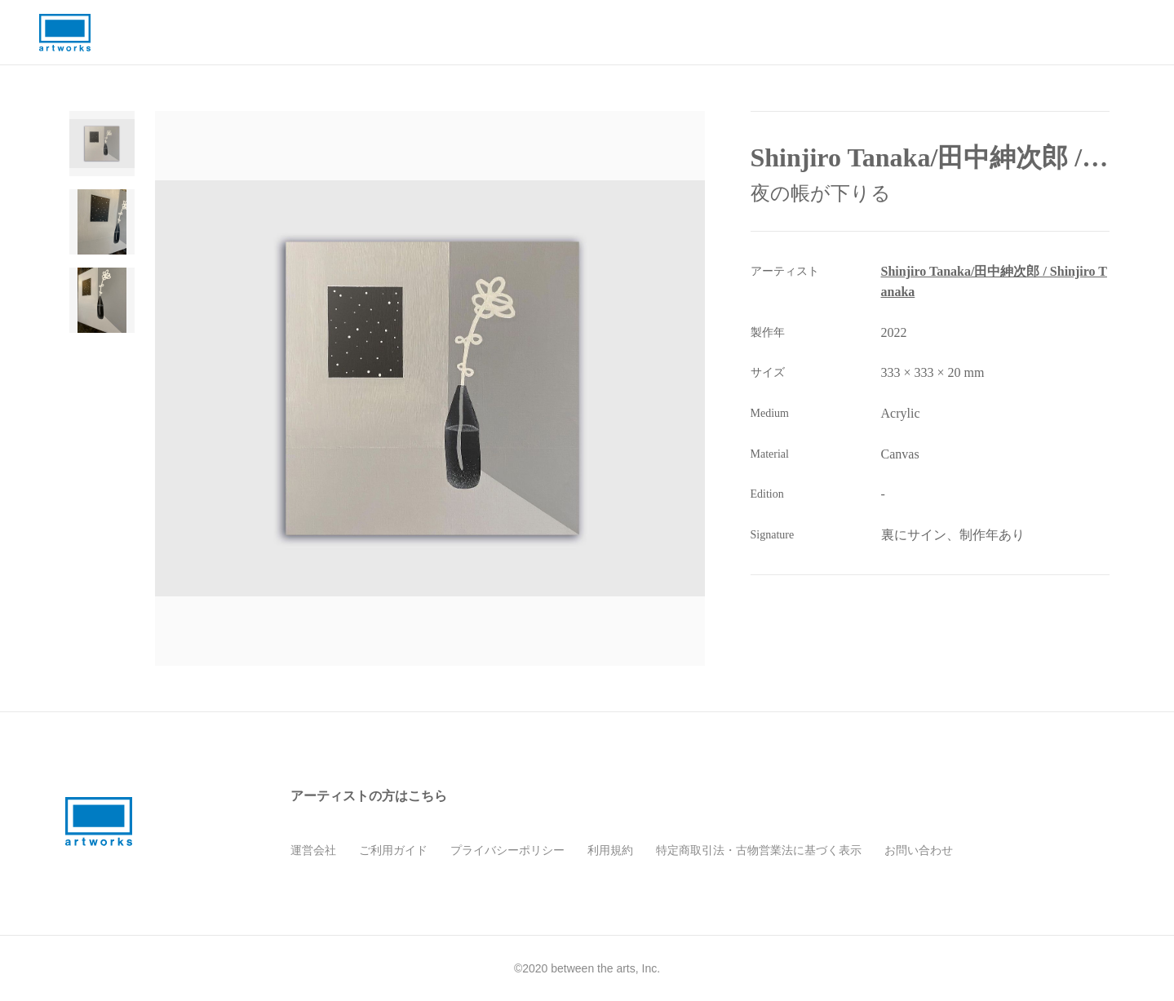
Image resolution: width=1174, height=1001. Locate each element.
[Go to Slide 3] (102, 300)
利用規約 (610, 850)
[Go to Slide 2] (102, 222)
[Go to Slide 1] (102, 143)
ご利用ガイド (393, 850)
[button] (432, 388)
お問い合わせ (918, 850)
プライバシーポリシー (507, 850)
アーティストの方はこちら (368, 796)
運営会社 (313, 850)
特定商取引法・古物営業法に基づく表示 (759, 850)
